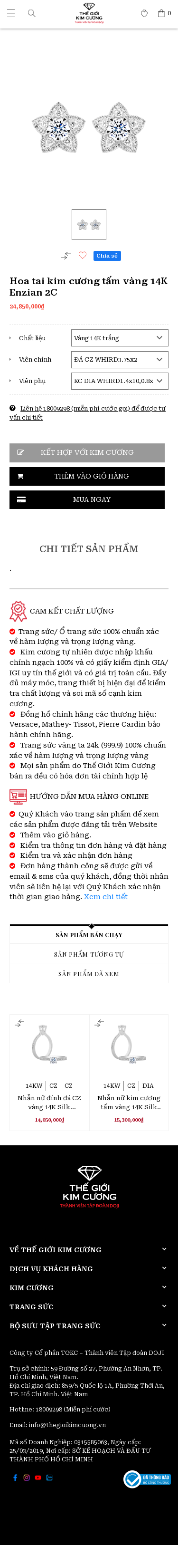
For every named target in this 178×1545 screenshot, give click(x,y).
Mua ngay (92, 499)
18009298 (50, 1409)
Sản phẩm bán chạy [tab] (89, 935)
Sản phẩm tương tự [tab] (89, 954)
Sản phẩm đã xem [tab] (88, 973)
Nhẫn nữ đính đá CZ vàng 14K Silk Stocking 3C (49, 1103)
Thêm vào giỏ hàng (92, 476)
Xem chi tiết (106, 897)
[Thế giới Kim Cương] (11, 13)
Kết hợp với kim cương (87, 453)
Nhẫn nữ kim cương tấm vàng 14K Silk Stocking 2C (128, 1103)
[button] (32, 13)
